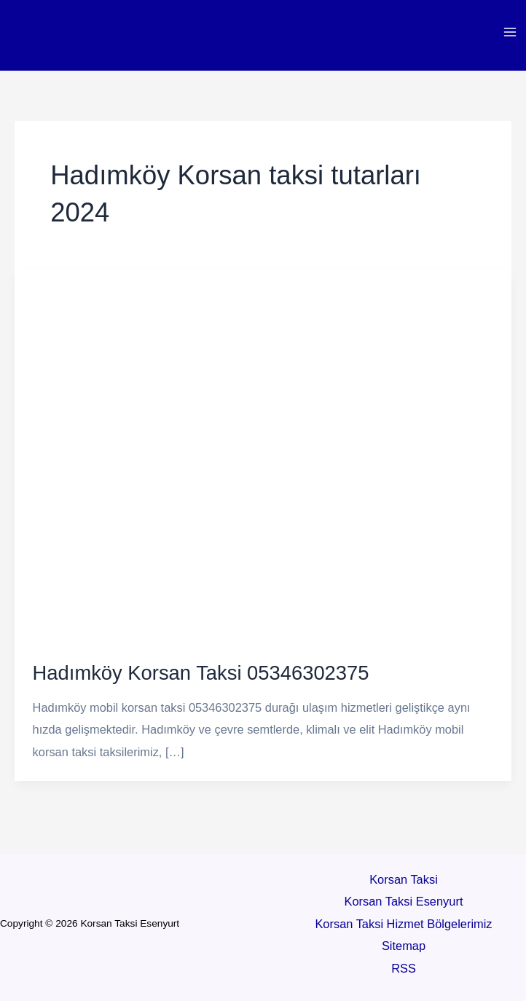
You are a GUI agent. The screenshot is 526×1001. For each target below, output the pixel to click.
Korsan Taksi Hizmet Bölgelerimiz (403, 923)
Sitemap (403, 945)
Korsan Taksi (403, 879)
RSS (403, 968)
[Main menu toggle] (509, 32)
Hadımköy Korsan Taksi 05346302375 (201, 673)
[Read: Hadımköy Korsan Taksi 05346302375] (263, 454)
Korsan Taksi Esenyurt (404, 901)
